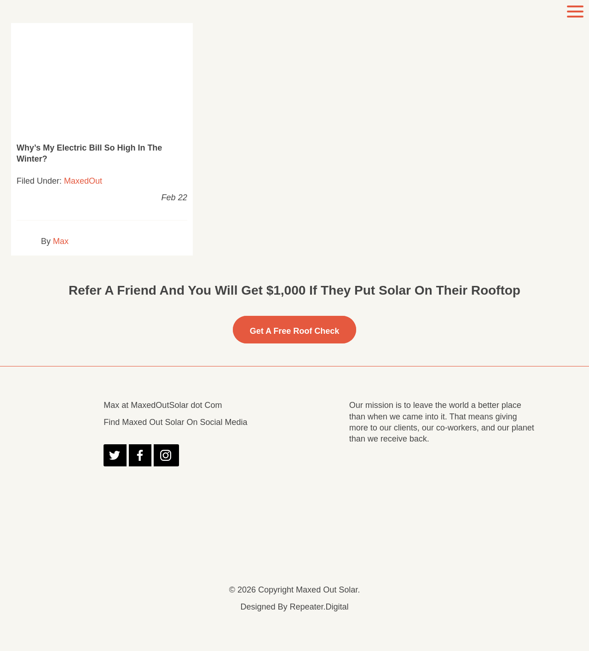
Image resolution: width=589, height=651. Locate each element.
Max (61, 241)
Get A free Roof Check (295, 331)
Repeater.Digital (318, 606)
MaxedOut (83, 181)
